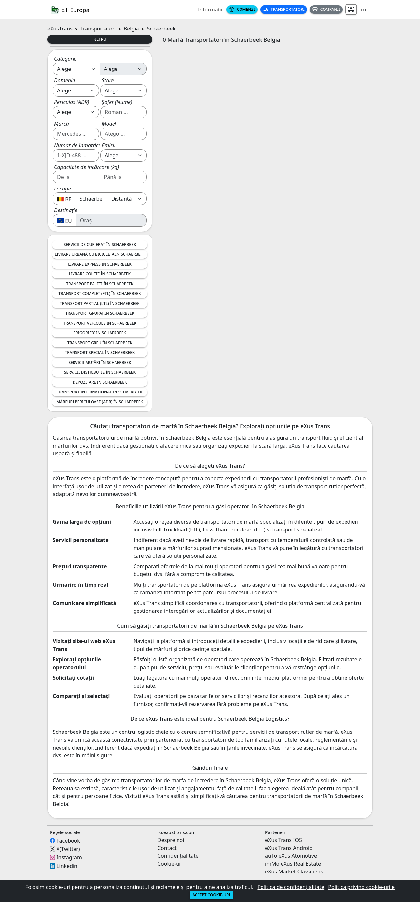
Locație (62, 188)
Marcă (61, 123)
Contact (167, 848)
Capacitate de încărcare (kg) (86, 166)
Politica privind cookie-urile (361, 887)
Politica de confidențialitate (290, 887)
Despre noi (171, 840)
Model (109, 123)
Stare (108, 80)
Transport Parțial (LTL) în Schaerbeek (100, 303)
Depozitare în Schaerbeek (100, 382)
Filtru (99, 39)
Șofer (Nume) (117, 102)
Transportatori (283, 9)
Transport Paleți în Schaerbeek (100, 284)
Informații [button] (210, 9)
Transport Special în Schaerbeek (100, 352)
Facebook (68, 840)
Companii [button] (326, 9)
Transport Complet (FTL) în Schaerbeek (99, 293)
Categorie (65, 58)
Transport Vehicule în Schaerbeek (99, 323)
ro (363, 9)
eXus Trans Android (289, 848)
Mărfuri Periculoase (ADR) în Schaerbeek (99, 402)
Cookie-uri (170, 863)
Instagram (69, 857)
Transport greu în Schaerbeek (99, 343)
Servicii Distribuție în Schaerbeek (100, 372)
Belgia (131, 28)
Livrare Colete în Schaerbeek (100, 274)
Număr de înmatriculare (82, 145)
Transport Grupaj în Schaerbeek (99, 313)
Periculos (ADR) (71, 102)
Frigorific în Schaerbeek (100, 333)
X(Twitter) (68, 848)
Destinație (65, 210)
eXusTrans (60, 28)
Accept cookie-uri (211, 895)
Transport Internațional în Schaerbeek (99, 392)
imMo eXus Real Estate (293, 863)
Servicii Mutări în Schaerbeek (99, 362)
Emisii (109, 145)
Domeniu (64, 80)
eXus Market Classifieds (294, 871)
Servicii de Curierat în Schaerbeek (100, 244)
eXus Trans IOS (283, 840)
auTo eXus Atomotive (291, 855)
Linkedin (66, 866)
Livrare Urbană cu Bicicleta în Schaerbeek (100, 254)
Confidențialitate (178, 855)
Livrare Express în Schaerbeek (100, 264)
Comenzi (242, 9)
